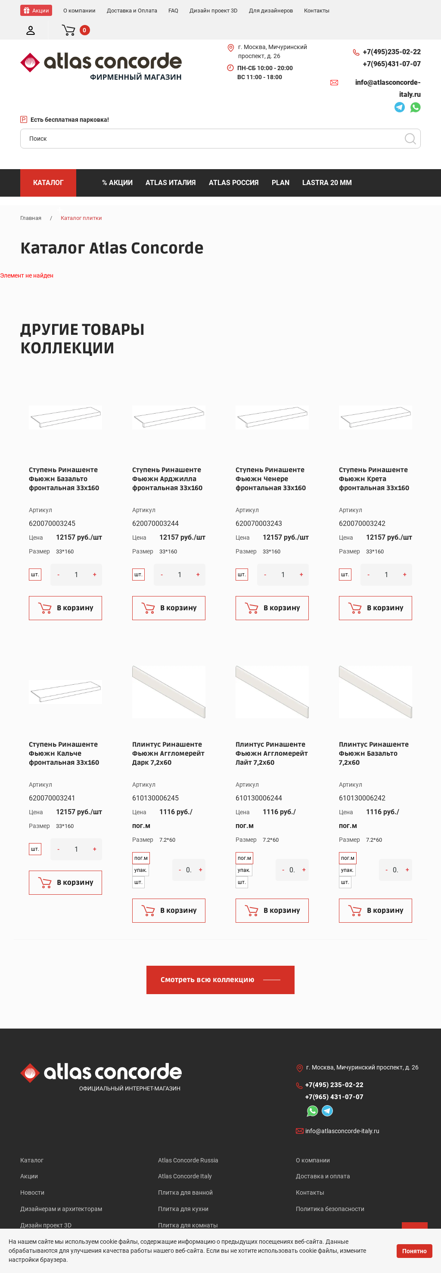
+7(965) (392, 45)
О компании (313, 1141)
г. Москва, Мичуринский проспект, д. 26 (272, 32)
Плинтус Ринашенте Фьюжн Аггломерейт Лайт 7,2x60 (272, 735)
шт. (35, 556)
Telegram (399, 89)
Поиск (410, 119)
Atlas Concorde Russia (188, 1141)
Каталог (31, 1141)
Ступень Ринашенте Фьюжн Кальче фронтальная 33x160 (64, 735)
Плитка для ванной (185, 1174)
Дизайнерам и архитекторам (61, 1191)
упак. (140, 851)
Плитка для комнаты (188, 1208)
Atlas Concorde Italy (185, 1158)
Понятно (414, 1251)
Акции (29, 1158)
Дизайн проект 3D (45, 1208)
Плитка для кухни (183, 1191)
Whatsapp (415, 89)
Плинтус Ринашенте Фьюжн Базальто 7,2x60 (374, 735)
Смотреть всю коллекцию (208, 961)
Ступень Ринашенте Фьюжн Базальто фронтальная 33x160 (64, 460)
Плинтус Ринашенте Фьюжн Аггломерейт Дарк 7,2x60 (168, 735)
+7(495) (392, 33)
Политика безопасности (330, 1191)
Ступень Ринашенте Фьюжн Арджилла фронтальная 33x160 (167, 460)
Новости (32, 1174)
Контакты (310, 1174)
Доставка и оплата (323, 1158)
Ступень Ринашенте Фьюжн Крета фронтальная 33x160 (374, 460)
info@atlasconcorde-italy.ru (388, 69)
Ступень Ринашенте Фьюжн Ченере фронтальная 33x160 (271, 460)
